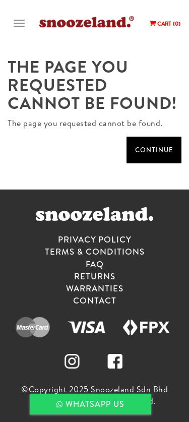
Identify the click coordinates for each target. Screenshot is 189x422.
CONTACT (94, 300)
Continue (154, 149)
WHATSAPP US (90, 403)
